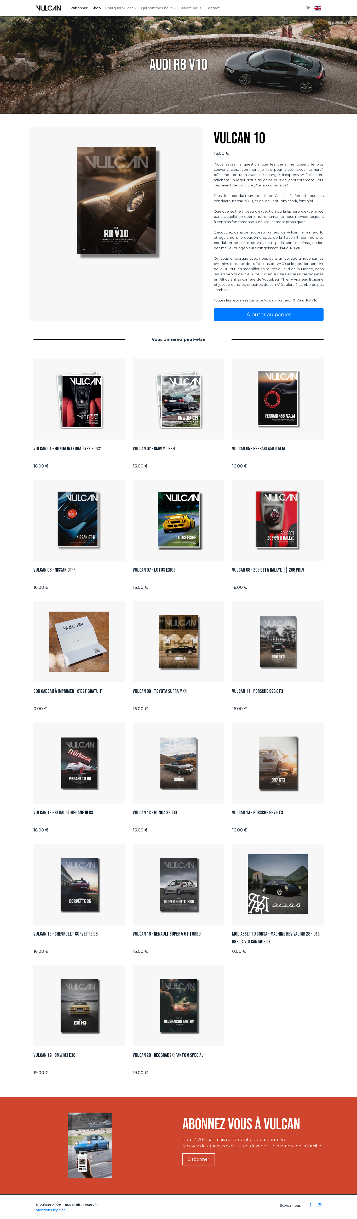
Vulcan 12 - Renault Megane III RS (63, 813)
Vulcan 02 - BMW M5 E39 (154, 449)
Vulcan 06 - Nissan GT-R (54, 570)
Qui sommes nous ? (158, 8)
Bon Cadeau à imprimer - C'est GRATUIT (67, 691)
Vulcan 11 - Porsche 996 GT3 (257, 691)
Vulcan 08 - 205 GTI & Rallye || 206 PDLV (268, 570)
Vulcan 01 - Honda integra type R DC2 (67, 449)
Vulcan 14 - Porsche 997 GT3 (257, 813)
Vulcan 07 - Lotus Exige (154, 570)
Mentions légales (51, 1210)
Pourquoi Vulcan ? (121, 8)
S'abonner (79, 8)
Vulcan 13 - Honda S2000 (155, 813)
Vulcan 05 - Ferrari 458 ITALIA (258, 449)
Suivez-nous (190, 8)
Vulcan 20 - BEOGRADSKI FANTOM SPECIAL (168, 1055)
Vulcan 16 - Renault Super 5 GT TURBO (167, 934)
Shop (96, 8)
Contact (212, 8)
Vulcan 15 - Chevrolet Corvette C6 (65, 934)
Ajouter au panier (268, 314)
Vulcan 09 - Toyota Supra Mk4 (160, 691)
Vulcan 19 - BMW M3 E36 (54, 1055)
